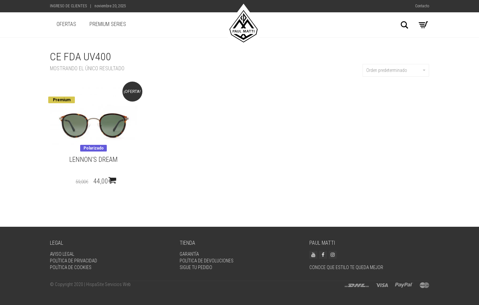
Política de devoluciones (207, 260)
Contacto (422, 6)
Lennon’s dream (93, 159)
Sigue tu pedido (196, 267)
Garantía (189, 254)
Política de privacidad (73, 260)
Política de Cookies (70, 267)
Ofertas (66, 24)
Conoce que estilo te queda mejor (346, 267)
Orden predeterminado (395, 70)
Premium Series (107, 24)
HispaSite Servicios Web (108, 284)
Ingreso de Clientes (68, 6)
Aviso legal (62, 254)
